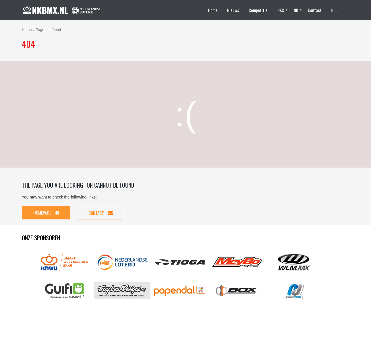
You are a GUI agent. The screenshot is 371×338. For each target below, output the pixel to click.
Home (27, 29)
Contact (100, 213)
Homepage (46, 212)
